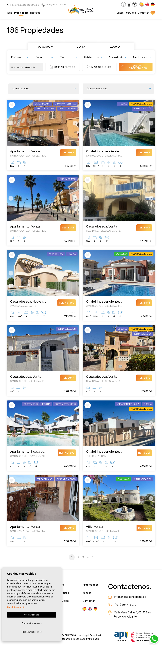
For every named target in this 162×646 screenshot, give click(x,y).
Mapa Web (66, 638)
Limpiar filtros (63, 67)
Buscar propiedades (134, 67)
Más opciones (99, 67)
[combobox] (19, 57)
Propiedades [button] (21, 12)
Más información (16, 607)
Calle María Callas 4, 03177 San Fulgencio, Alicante (132, 614)
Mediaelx (94, 638)
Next (76, 123)
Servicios (131, 12)
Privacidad (95, 635)
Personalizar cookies (32, 623)
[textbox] (20, 57)
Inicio (9, 12)
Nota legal (83, 635)
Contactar (143, 12)
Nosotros (35, 12)
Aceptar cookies (31, 614)
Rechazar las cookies (31, 631)
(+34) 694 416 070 (53, 4)
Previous (10, 123)
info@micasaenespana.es (23, 4)
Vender (120, 12)
